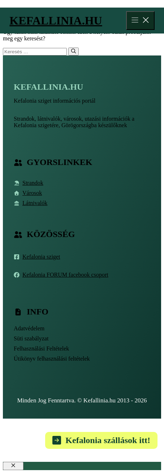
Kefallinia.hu (55, 20)
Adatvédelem (29, 328)
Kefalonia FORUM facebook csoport (65, 275)
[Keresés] (73, 51)
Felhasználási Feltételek (41, 348)
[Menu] (140, 20)
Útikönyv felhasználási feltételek (52, 359)
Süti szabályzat (31, 338)
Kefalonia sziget (41, 257)
